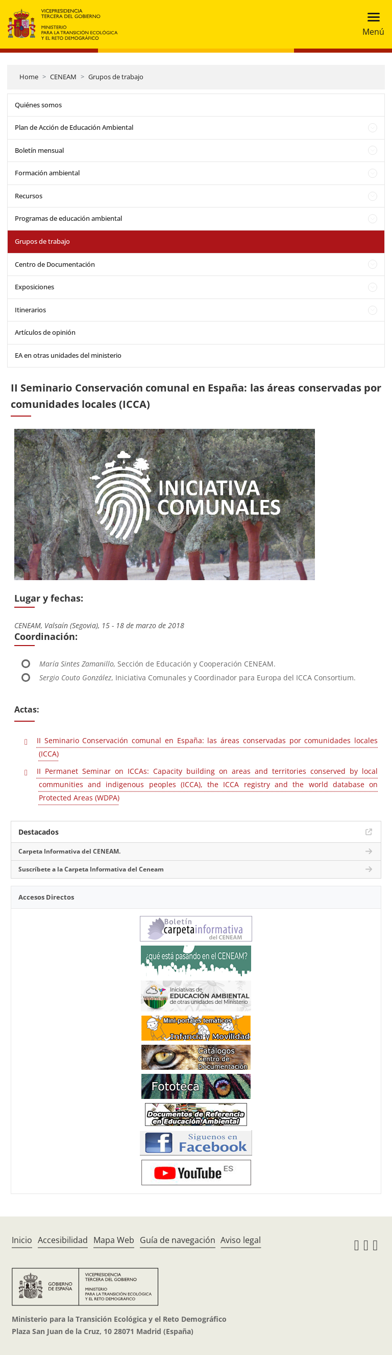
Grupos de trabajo (115, 76)
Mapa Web (113, 1240)
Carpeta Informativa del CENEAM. (69, 851)
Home (28, 76)
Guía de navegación (177, 1240)
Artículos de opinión (45, 332)
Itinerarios (30, 309)
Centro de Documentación (55, 264)
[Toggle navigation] (370, 24)
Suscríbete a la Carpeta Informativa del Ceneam (91, 869)
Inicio (22, 1240)
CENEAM (63, 76)
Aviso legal (240, 1240)
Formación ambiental (47, 172)
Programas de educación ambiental (68, 218)
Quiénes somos (38, 104)
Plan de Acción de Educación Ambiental (74, 127)
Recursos (28, 195)
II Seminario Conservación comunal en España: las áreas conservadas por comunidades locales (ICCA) (207, 747)
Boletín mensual (39, 150)
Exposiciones (34, 286)
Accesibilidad (63, 1240)
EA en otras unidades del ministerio (68, 355)
